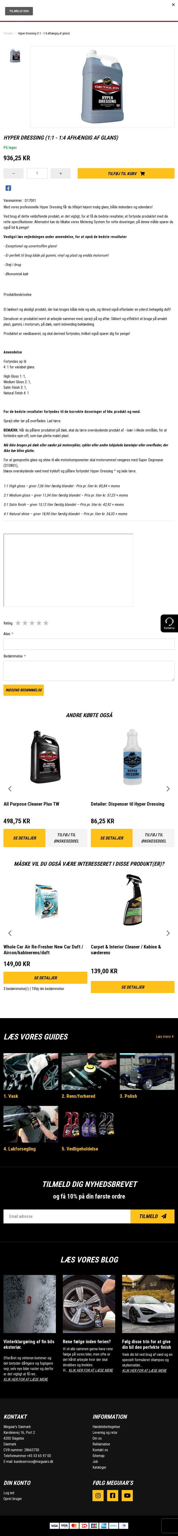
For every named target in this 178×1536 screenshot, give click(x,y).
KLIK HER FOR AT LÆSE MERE (25, 1379)
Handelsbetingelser (106, 1427)
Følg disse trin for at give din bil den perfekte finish (146, 1344)
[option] (15, 55)
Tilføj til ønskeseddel (66, 837)
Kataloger (99, 1467)
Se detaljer (24, 838)
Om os (97, 1438)
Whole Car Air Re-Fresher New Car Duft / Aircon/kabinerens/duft (43, 949)
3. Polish (128, 1096)
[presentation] (10, 789)
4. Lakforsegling (19, 1149)
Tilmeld (152, 1216)
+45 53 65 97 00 (39, 1456)
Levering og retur (105, 1432)
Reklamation (101, 1444)
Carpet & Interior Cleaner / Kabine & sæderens (126, 949)
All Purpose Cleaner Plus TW (31, 804)
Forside (8, 33)
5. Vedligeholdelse (80, 1149)
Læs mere (165, 1036)
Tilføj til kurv (126, 173)
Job (95, 1461)
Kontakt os (100, 1450)
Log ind (8, 1493)
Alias (8, 634)
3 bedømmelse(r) (16, 989)
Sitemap (98, 1456)
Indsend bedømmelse (24, 690)
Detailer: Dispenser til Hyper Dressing (127, 804)
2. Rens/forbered (78, 1096)
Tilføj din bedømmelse (48, 989)
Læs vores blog (89, 1259)
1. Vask (10, 1096)
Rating (8, 623)
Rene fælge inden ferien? (87, 1341)
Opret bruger (12, 1499)
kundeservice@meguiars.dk (33, 1461)
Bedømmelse (14, 656)
